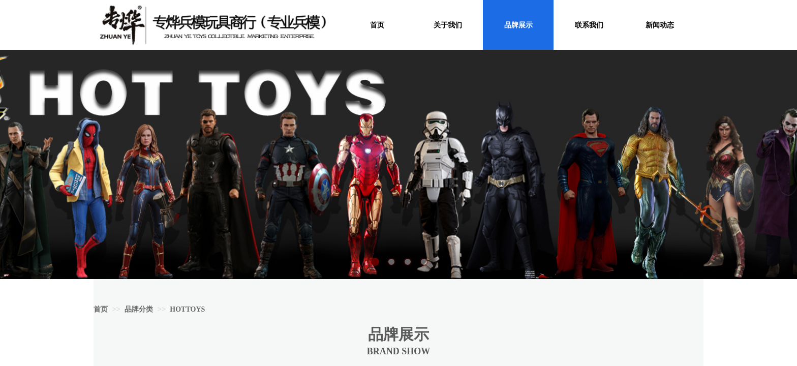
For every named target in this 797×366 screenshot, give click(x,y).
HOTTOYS (187, 309)
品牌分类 (139, 309)
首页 (101, 309)
